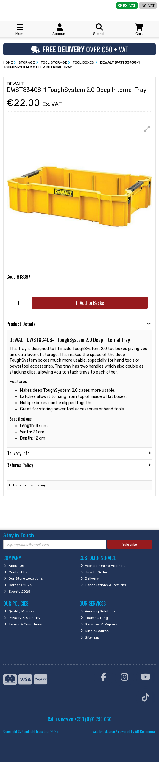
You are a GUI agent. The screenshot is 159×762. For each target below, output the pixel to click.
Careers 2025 (18, 585)
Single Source (95, 631)
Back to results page (31, 485)
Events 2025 (17, 591)
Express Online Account (103, 566)
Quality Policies (19, 611)
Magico (110, 731)
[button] (147, 129)
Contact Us (16, 572)
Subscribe (129, 544)
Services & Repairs (99, 624)
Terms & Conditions (23, 624)
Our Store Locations (23, 578)
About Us (14, 566)
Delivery (90, 578)
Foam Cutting (94, 618)
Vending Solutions (98, 611)
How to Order (94, 572)
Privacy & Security (22, 618)
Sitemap (90, 637)
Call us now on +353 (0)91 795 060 (80, 719)
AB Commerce (145, 731)
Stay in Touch (18, 535)
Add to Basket (90, 302)
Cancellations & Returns (104, 585)
